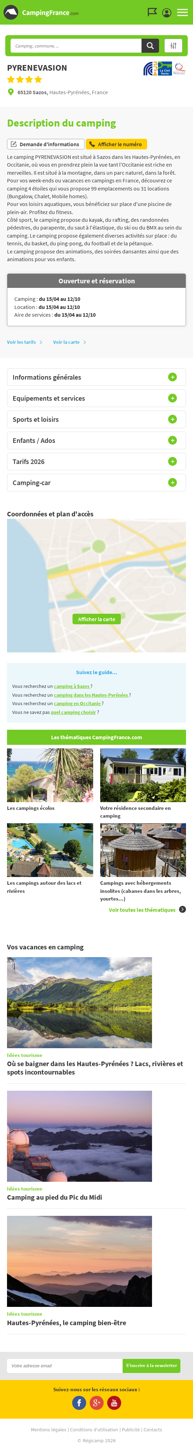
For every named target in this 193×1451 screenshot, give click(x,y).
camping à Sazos (72, 686)
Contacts (153, 1429)
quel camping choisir (73, 712)
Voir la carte (70, 342)
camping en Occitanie (78, 703)
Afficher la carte (96, 619)
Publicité (131, 1429)
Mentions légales (48, 1429)
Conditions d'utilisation (94, 1429)
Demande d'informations (44, 144)
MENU (182, 12)
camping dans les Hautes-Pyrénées (91, 695)
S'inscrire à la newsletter (151, 1366)
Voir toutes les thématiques (147, 909)
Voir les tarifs (25, 342)
